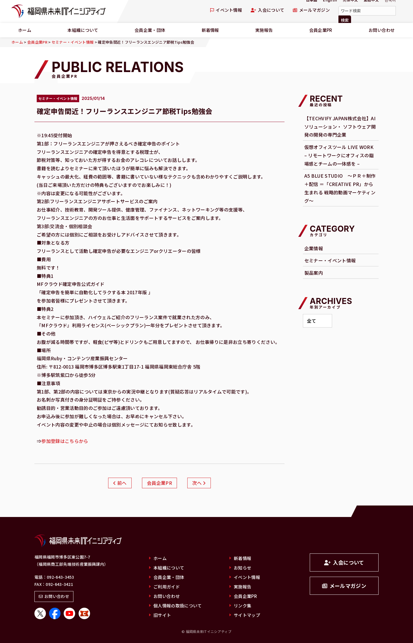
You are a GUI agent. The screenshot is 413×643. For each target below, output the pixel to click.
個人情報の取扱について (177, 606)
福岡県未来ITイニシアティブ (58, 11)
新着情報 (210, 30)
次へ (199, 482)
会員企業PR (320, 30)
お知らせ (242, 568)
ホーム (24, 30)
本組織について (82, 30)
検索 (345, 20)
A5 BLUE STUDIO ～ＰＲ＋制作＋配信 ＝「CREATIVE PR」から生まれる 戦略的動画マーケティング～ (340, 188)
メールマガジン (311, 10)
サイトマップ (247, 615)
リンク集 (242, 606)
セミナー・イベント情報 (330, 260)
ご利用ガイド (166, 587)
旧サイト (162, 615)
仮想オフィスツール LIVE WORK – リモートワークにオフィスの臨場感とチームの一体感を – (339, 155)
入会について (267, 10)
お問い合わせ (382, 30)
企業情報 (313, 248)
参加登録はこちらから (64, 440)
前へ (119, 482)
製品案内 (313, 272)
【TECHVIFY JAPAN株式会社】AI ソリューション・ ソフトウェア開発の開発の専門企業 (340, 126)
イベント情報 (226, 10)
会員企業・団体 (150, 30)
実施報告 (264, 30)
